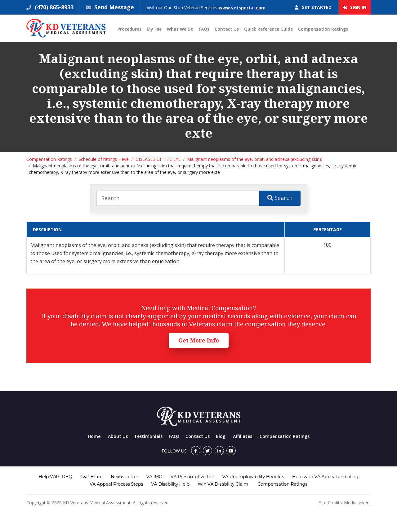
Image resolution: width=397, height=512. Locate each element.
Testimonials (148, 436)
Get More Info (198, 340)
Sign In (354, 7)
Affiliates (242, 436)
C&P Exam (91, 476)
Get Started (313, 7)
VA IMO (154, 476)
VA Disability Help (170, 484)
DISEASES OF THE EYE (158, 159)
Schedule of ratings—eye (103, 159)
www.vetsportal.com (242, 8)
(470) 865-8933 (53, 7)
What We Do (180, 29)
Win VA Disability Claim (223, 484)
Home (94, 436)
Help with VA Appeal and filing (325, 476)
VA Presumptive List (192, 476)
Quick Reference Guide (268, 29)
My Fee (154, 29)
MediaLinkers (357, 502)
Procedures (129, 29)
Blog (220, 436)
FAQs (204, 29)
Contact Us (227, 29)
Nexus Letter (124, 476)
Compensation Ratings (323, 29)
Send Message (114, 7)
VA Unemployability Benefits (253, 476)
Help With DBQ (55, 476)
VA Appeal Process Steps (116, 484)
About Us (118, 436)
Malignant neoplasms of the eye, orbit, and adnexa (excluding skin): (254, 159)
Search (279, 197)
